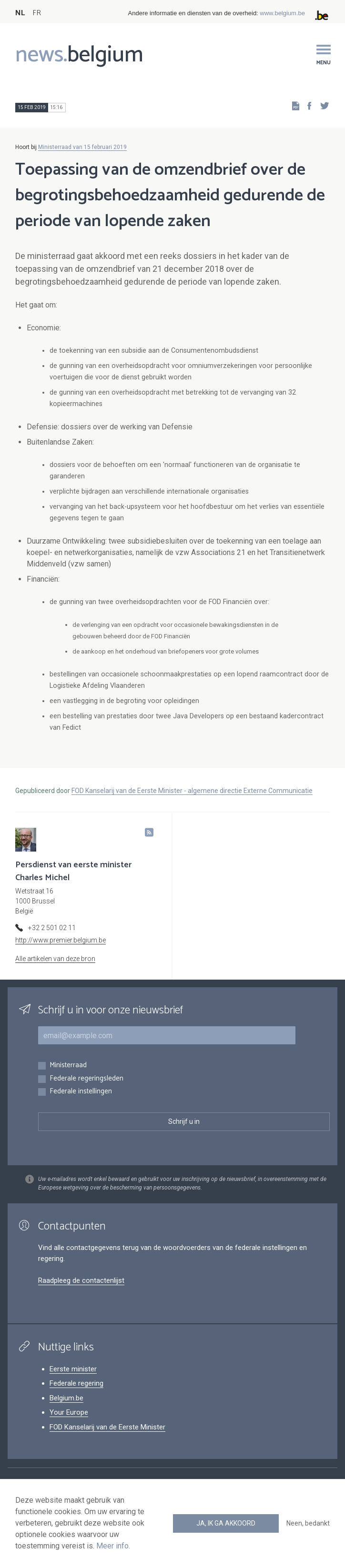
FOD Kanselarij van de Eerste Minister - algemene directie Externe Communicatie (192, 790)
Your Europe (69, 1412)
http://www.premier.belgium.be (60, 940)
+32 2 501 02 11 (52, 928)
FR (36, 13)
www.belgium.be (282, 13)
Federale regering (76, 1383)
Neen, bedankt (308, 1523)
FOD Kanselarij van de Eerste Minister (107, 1427)
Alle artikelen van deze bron (55, 958)
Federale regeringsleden (86, 1078)
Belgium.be (66, 1398)
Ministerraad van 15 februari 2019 (82, 147)
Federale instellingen (81, 1091)
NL (20, 13)
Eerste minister (73, 1369)
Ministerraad (68, 1065)
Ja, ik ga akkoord (225, 1523)
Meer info (112, 1545)
